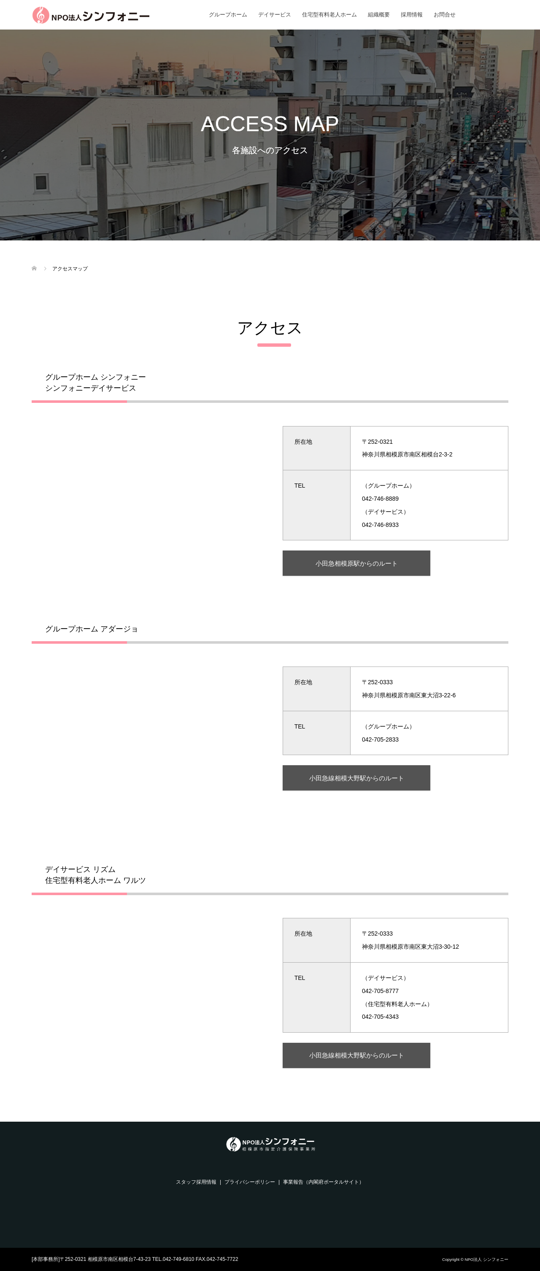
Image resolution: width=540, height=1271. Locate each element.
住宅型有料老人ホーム (329, 14)
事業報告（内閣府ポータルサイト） (323, 1182)
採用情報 (412, 14)
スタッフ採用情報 (196, 1182)
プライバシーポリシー (249, 1182)
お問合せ (445, 14)
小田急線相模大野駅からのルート (356, 778)
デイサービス (274, 14)
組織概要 (379, 14)
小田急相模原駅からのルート (357, 563)
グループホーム (228, 14)
